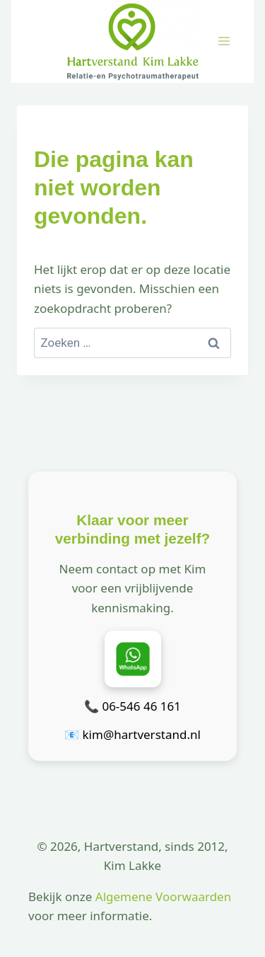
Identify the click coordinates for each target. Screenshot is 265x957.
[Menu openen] (224, 41)
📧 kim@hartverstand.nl (132, 734)
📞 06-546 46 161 (132, 706)
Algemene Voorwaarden (163, 896)
